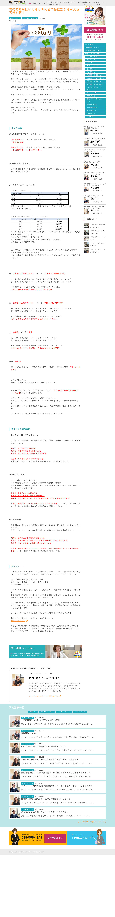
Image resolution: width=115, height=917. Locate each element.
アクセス (74, 890)
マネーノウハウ (36, 7)
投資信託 (91, 69)
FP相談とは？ (81, 847)
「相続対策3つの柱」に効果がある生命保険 (40, 729)
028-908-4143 (95, 46)
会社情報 (75, 883)
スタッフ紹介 (13, 874)
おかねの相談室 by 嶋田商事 (17, 3)
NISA (90, 72)
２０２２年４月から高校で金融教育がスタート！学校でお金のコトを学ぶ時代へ (56, 795)
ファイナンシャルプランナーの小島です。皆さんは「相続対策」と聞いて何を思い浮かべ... (57, 746)
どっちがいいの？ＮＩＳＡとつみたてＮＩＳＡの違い (45, 821)
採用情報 (74, 893)
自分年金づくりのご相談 (50, 893)
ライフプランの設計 (48, 883)
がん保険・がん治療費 (95, 87)
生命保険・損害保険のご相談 (51, 874)
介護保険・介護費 (94, 90)
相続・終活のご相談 (48, 889)
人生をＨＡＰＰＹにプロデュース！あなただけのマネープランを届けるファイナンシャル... (57, 772)
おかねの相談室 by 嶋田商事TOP (17, 863)
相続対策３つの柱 (29, 742)
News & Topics (23, 7)
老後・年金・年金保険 (29, 27)
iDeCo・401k (92, 75)
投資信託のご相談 (48, 877)
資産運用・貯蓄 (93, 66)
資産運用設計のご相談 (49, 871)
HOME (13, 7)
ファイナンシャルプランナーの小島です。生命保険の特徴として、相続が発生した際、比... (57, 733)
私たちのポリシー (77, 896)
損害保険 (91, 105)
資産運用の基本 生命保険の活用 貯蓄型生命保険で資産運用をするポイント (55, 782)
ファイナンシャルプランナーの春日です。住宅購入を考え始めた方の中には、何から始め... (57, 759)
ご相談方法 (12, 871)
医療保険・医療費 (94, 84)
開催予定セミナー (92, 56)
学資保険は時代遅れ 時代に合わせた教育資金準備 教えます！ (50, 769)
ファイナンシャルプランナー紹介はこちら (44, 705)
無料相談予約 (96, 39)
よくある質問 (76, 902)
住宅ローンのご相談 (48, 880)
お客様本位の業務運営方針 (80, 899)
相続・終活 (92, 113)
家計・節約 (91, 119)
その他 (90, 126)
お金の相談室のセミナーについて (20, 877)
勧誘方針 (74, 909)
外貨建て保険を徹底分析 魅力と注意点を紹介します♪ (46, 808)
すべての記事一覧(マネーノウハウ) (92, 831)
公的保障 (91, 122)
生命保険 (91, 78)
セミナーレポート (93, 59)
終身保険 (91, 81)
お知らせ (89, 53)
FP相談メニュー (48, 867)
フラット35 (92, 102)
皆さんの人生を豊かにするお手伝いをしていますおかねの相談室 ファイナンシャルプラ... (57, 798)
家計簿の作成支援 (48, 886)
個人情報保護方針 (77, 905)
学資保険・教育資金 (95, 93)
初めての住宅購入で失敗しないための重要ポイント (44, 755)
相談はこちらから (18, 630)
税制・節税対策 (93, 116)
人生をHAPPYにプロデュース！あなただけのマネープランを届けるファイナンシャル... (56, 785)
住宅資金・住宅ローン (94, 98)
